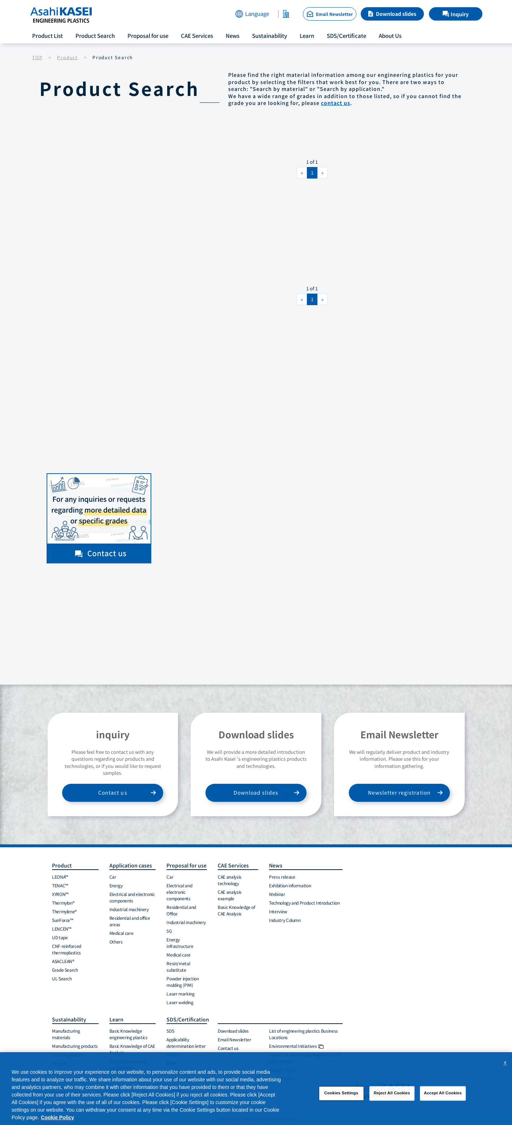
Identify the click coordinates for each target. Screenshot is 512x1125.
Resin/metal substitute (178, 966)
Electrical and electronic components (132, 897)
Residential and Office (181, 910)
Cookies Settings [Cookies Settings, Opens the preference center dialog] (341, 1095)
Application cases (130, 865)
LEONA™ (60, 877)
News (232, 35)
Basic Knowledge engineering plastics (128, 1034)
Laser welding (179, 1002)
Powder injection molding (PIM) (182, 981)
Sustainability (269, 35)
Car (112, 877)
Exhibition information (290, 885)
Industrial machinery (129, 909)
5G (169, 931)
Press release (282, 877)
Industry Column (285, 920)
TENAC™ (60, 885)
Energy (116, 885)
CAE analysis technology (230, 880)
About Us (390, 35)
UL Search (62, 978)
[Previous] (302, 173)
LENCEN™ (61, 929)
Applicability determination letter (186, 1042)
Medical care (121, 933)
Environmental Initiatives (296, 1046)
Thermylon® (63, 903)
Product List (47, 35)
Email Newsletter (234, 1039)
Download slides (396, 13)
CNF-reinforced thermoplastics (66, 949)
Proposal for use (147, 35)
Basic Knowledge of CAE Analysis (236, 910)
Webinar (277, 894)
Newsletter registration (399, 792)
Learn (307, 35)
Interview (278, 911)
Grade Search (65, 970)
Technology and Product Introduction (304, 903)
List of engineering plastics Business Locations (303, 1034)
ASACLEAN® (63, 961)
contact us (335, 102)
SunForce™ (62, 920)
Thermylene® (64, 911)
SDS (170, 1031)
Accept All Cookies (443, 1095)
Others (116, 942)
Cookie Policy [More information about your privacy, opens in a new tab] (57, 1119)
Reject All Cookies (392, 1095)
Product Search (95, 35)
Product (67, 57)
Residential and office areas (129, 921)
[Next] (322, 173)
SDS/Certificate (346, 35)
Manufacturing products (75, 1046)
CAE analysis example (230, 895)
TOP (37, 57)
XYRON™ (60, 894)
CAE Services (197, 35)
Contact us (112, 792)
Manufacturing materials (66, 1034)
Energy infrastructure (179, 942)
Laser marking (180, 993)
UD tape (60, 937)
